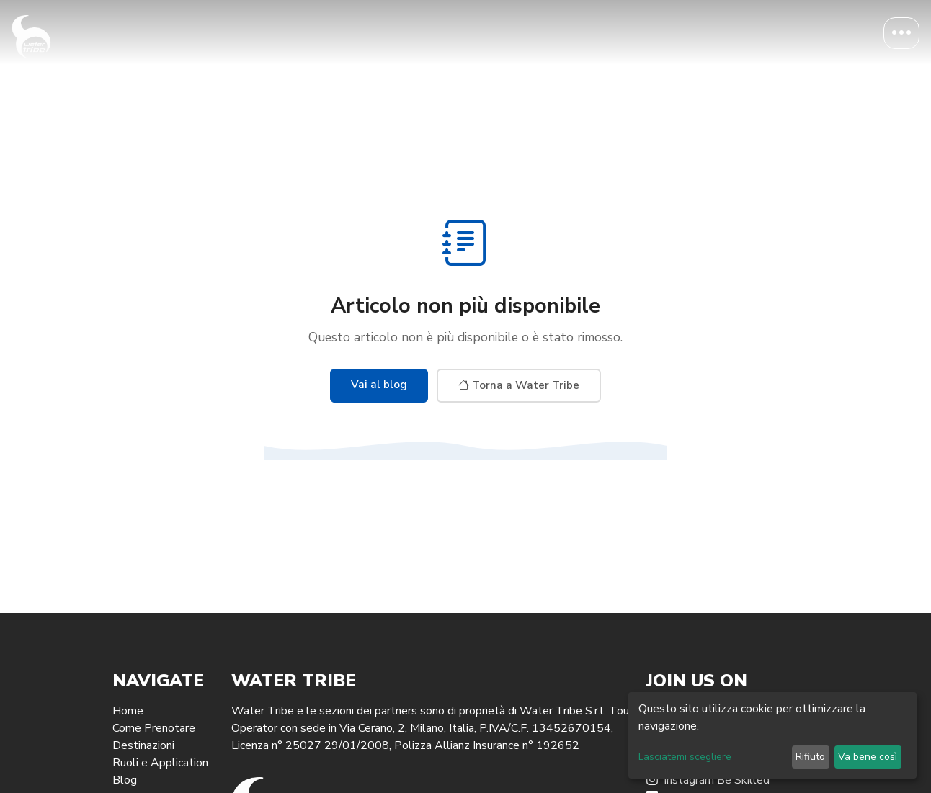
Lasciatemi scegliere (684, 756)
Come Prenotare (153, 728)
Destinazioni (143, 745)
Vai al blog (379, 384)
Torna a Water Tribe (518, 385)
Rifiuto (810, 756)
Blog (124, 780)
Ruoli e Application (160, 763)
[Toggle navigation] (901, 33)
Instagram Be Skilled (708, 780)
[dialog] (772, 735)
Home (127, 711)
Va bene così (867, 756)
